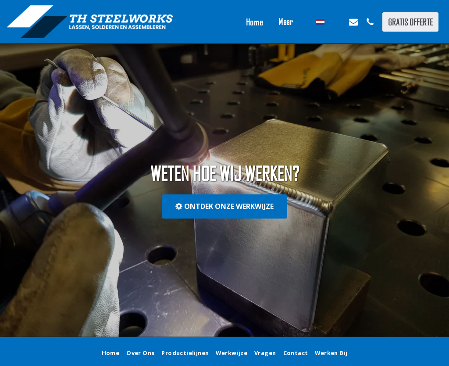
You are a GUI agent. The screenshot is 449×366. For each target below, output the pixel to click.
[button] (337, 21)
